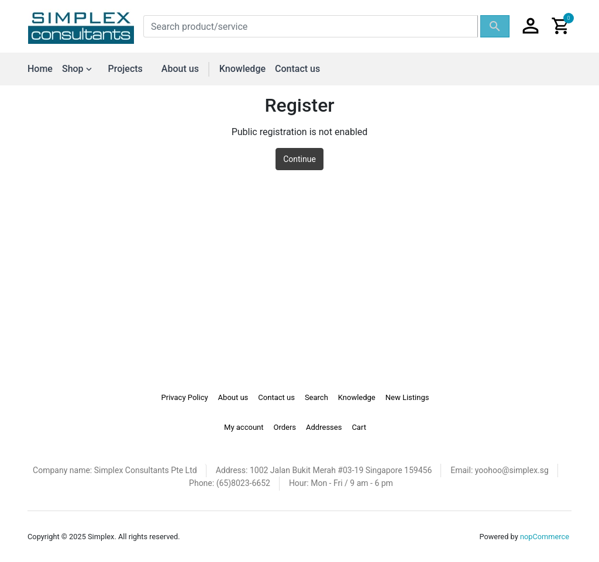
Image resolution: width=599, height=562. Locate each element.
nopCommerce (544, 536)
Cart (359, 427)
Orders (284, 427)
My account (243, 427)
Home (40, 68)
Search (316, 397)
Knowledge (242, 68)
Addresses (324, 427)
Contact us (297, 68)
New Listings (407, 397)
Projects (125, 68)
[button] (530, 26)
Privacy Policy (184, 397)
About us (180, 68)
